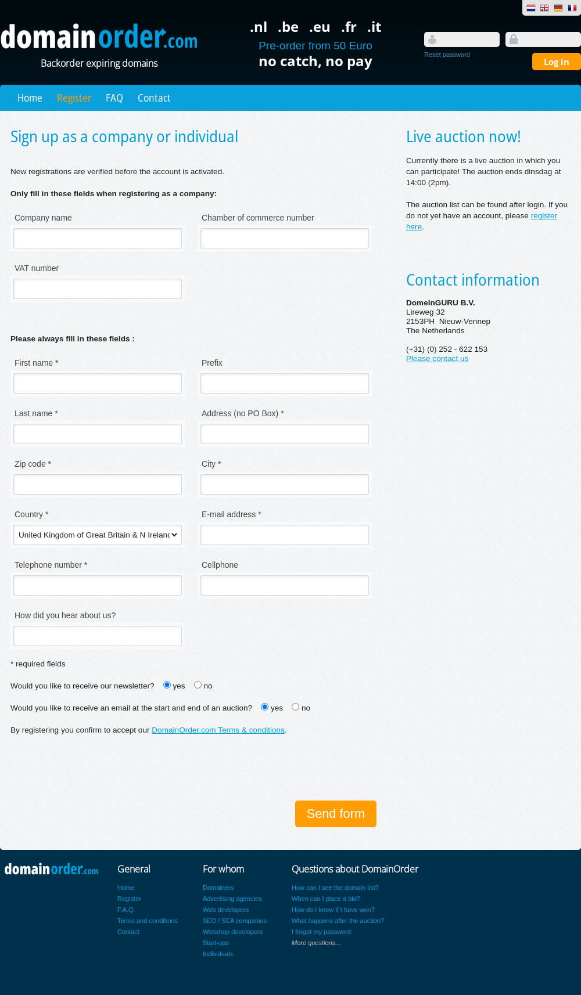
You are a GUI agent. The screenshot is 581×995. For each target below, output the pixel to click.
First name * (36, 362)
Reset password (447, 54)
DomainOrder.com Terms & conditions (218, 730)
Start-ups (216, 942)
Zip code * (33, 463)
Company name (43, 217)
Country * (31, 514)
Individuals (218, 953)
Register (74, 97)
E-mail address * (231, 514)
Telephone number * (51, 564)
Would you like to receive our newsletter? (82, 686)
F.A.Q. (126, 909)
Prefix (212, 362)
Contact (154, 97)
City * (211, 463)
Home (29, 97)
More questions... (316, 942)
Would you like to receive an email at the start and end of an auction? (131, 708)
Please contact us (437, 358)
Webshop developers (233, 931)
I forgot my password (321, 931)
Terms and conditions (147, 920)
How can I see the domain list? (335, 887)
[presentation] (98, 769)
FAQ (114, 97)
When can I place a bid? (326, 898)
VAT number (37, 268)
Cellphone (220, 564)
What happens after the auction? (338, 920)
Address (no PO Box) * (243, 413)
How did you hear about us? (65, 615)
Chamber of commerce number (258, 217)
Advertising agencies (232, 898)
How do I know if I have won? (333, 909)
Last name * (36, 413)
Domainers (218, 887)
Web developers (226, 909)
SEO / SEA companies (235, 920)
